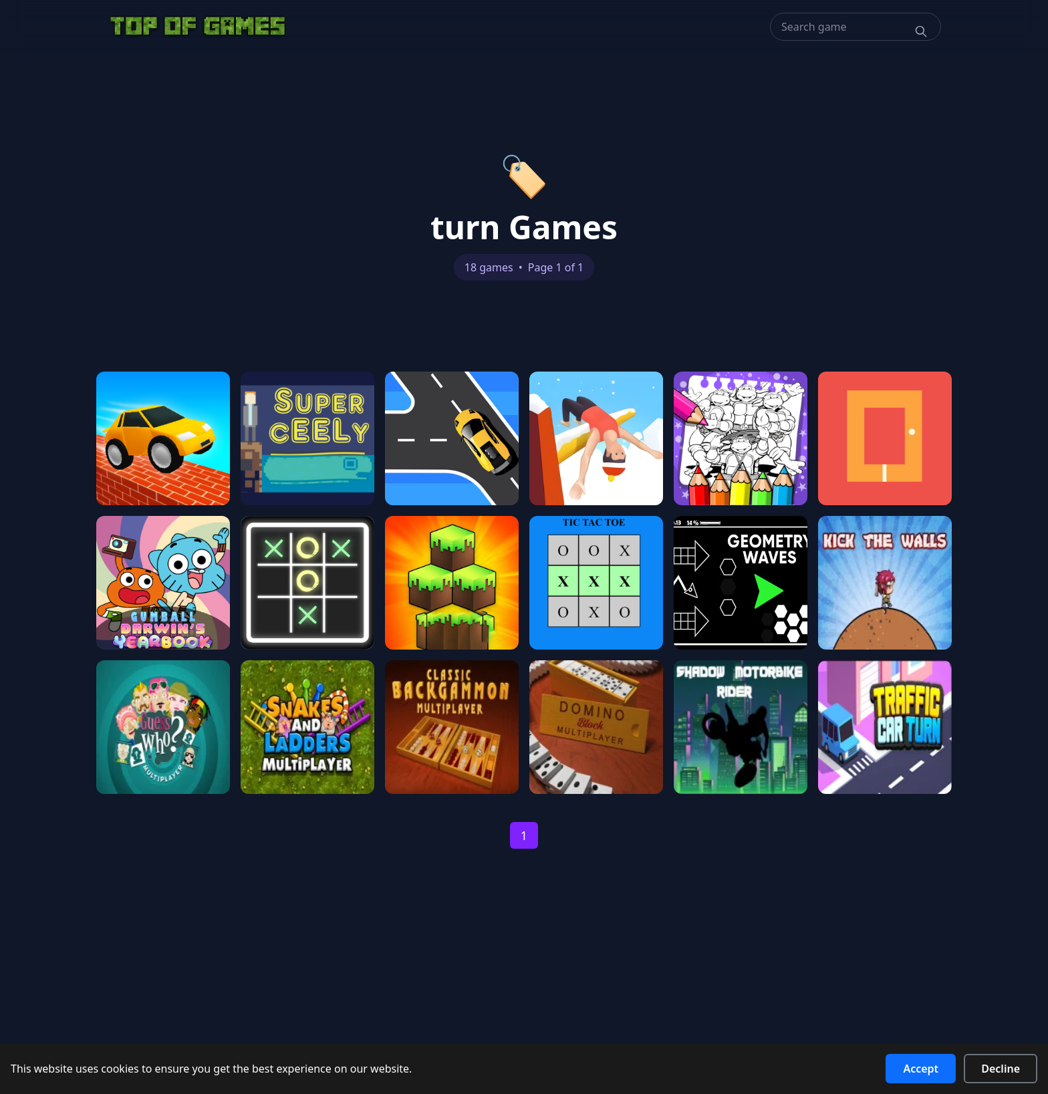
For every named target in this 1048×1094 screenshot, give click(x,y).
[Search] (921, 31)
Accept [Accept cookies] (920, 1068)
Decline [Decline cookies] (1000, 1068)
